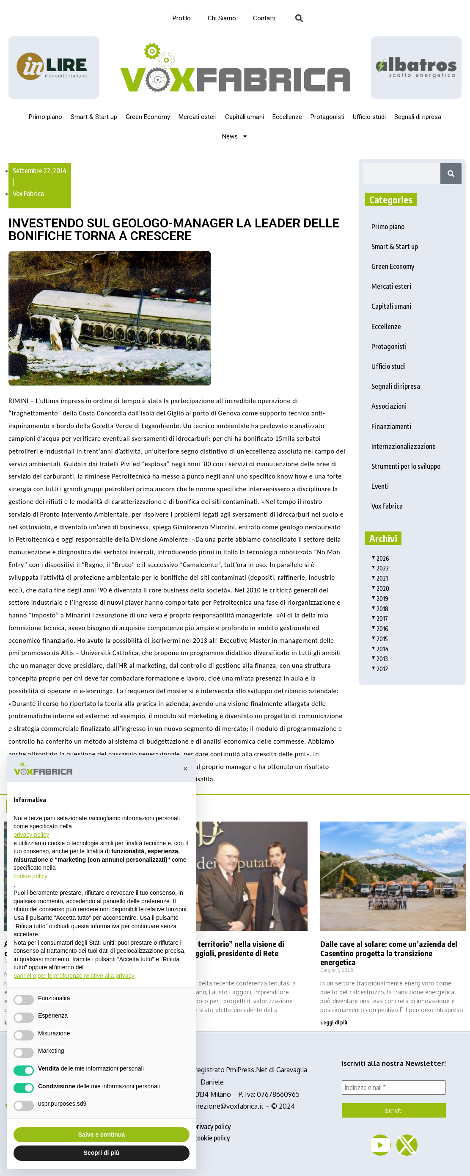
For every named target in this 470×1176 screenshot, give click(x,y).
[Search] (451, 173)
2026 (380, 558)
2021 (379, 578)
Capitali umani (244, 117)
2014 (380, 649)
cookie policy (212, 1138)
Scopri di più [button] (102, 1152)
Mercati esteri (198, 117)
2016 (379, 628)
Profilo (182, 18)
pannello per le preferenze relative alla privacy (74, 975)
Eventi (380, 486)
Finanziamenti (391, 426)
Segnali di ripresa (417, 117)
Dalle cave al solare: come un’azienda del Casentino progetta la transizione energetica (388, 953)
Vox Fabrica (28, 193)
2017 (379, 618)
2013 (379, 658)
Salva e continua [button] (101, 1134)
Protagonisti (327, 117)
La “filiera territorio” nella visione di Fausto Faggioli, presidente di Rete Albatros (223, 953)
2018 (379, 608)
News (235, 136)
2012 (379, 668)
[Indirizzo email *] (394, 1087)
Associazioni (389, 406)
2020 (380, 588)
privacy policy (212, 1126)
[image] (416, 67)
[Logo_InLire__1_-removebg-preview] (54, 67)
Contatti (264, 18)
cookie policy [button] (30, 876)
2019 (379, 598)
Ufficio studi (369, 117)
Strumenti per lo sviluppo (405, 466)
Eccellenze (287, 117)
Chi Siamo (222, 18)
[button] (299, 18)
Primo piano (45, 117)
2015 (379, 638)
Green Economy (148, 117)
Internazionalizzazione (403, 446)
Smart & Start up (94, 117)
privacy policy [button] (31, 834)
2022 (380, 568)
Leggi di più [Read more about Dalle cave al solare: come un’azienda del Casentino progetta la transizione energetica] (333, 1022)
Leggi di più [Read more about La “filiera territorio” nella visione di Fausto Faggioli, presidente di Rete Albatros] (176, 1022)
